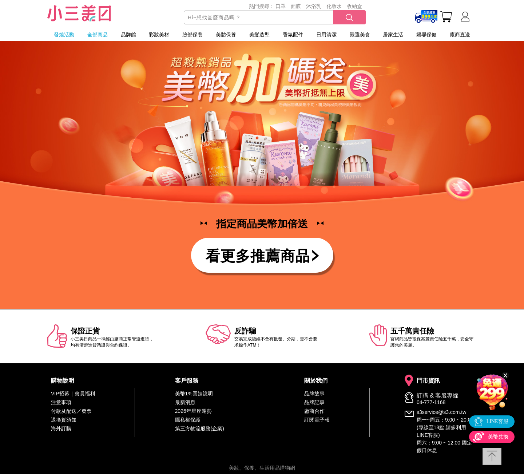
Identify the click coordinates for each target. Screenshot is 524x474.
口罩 (280, 6)
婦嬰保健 (426, 34)
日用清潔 (326, 34)
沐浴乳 (313, 6)
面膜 (296, 6)
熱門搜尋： (261, 6)
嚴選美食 (360, 34)
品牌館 (128, 34)
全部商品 (97, 34)
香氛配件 (293, 34)
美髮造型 (259, 34)
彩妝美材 (159, 34)
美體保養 (226, 34)
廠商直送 (460, 34)
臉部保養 (192, 34)
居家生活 (393, 34)
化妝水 (334, 6)
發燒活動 (64, 34)
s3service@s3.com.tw (441, 412)
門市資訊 (428, 381)
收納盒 (354, 6)
